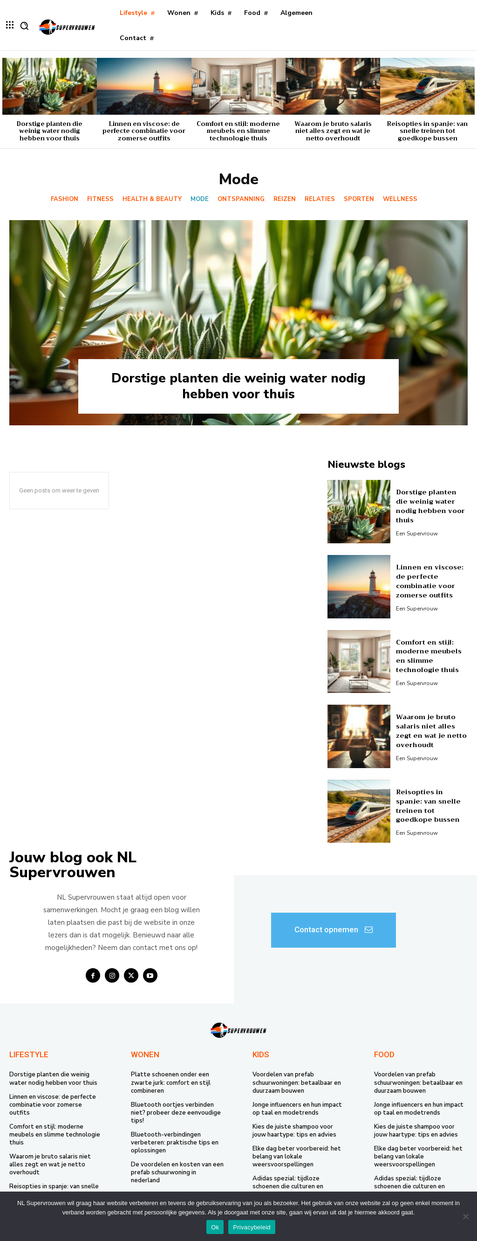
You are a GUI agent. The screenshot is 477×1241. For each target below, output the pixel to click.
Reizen (284, 199)
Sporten (359, 199)
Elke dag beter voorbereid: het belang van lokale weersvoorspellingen (296, 1156)
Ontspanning (241, 199)
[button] (24, 25)
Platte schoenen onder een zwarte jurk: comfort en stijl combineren (171, 1082)
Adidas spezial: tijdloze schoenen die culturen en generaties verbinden (287, 1185)
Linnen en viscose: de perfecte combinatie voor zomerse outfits (143, 131)
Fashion (64, 199)
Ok (215, 1227)
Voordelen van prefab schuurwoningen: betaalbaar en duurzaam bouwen (296, 1082)
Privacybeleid (252, 1227)
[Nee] (465, 1216)
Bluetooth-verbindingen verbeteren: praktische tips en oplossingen (174, 1142)
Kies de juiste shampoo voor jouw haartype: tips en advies (294, 1130)
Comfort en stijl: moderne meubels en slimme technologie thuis (238, 131)
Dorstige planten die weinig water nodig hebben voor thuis (49, 131)
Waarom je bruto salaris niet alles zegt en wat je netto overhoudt (333, 131)
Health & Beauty (152, 199)
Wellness (400, 199)
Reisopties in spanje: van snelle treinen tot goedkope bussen (427, 131)
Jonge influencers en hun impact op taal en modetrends (297, 1108)
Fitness (100, 199)
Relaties (320, 199)
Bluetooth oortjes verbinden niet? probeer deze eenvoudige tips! (176, 1112)
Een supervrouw (417, 533)
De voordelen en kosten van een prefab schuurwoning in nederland (177, 1171)
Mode (200, 199)
